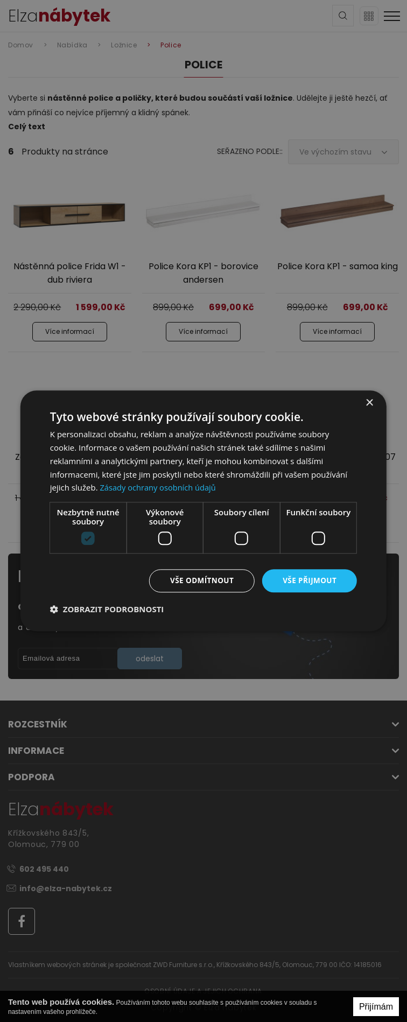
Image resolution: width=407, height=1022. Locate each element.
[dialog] (203, 511)
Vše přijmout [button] (308, 581)
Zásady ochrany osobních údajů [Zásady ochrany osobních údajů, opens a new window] (159, 487)
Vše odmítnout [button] (199, 581)
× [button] (369, 403)
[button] (107, 609)
